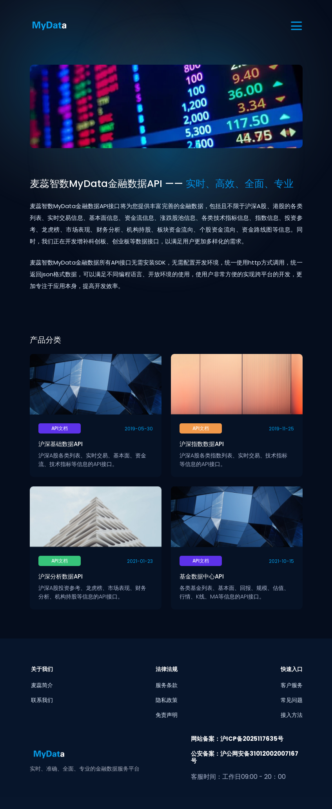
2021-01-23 (140, 561)
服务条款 (167, 685)
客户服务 (292, 685)
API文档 (59, 428)
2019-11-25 (281, 428)
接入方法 (292, 715)
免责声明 (167, 715)
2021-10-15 (281, 561)
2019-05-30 (139, 428)
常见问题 (292, 700)
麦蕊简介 (42, 685)
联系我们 (42, 700)
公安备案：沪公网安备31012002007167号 (244, 757)
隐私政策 (167, 700)
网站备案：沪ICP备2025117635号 (237, 739)
